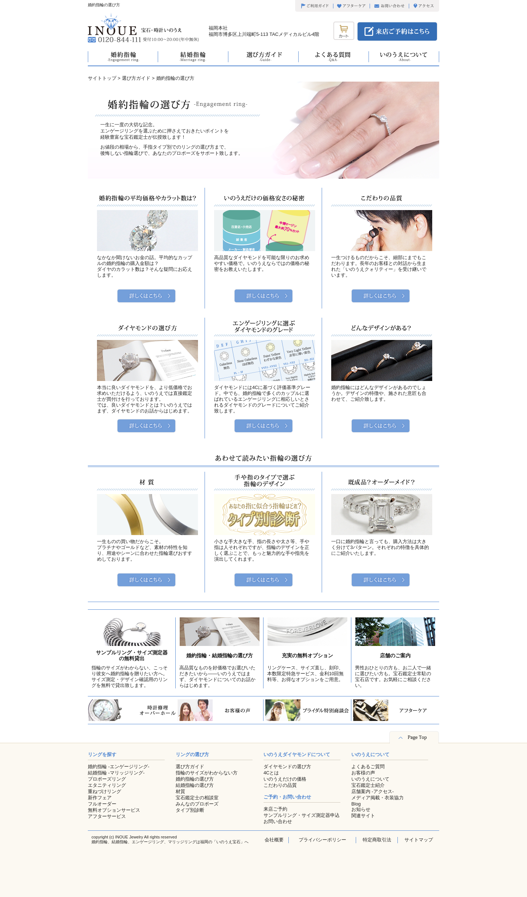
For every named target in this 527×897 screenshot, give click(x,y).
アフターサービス (107, 816)
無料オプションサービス (114, 810)
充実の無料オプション (307, 655)
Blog (356, 804)
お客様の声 (363, 772)
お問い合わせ (389, 6)
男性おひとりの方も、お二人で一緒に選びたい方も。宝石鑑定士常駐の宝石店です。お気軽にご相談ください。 (393, 676)
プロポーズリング (107, 779)
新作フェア (100, 797)
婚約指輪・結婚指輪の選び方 (219, 655)
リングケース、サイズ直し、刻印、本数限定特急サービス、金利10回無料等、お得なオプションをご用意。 (305, 673)
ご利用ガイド (314, 6)
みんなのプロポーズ (197, 804)
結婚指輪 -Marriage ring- (193, 56)
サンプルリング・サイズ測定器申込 (302, 815)
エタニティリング (107, 785)
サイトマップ (418, 839)
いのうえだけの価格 (285, 779)
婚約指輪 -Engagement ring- (123, 56)
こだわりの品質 (280, 785)
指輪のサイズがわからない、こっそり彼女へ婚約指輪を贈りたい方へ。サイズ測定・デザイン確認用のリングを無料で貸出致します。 (129, 676)
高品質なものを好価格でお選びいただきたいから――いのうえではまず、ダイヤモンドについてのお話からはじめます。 (217, 676)
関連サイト (363, 815)
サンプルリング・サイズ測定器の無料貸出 (132, 655)
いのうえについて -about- (404, 56)
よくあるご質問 (368, 766)
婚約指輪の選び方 (195, 779)
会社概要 (274, 839)
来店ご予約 (275, 809)
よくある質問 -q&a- (334, 56)
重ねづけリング (104, 791)
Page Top (414, 737)
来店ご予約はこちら (397, 31)
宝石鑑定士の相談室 (197, 797)
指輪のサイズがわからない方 (207, 772)
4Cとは (271, 772)
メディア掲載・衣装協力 (377, 797)
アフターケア (351, 6)
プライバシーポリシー (322, 839)
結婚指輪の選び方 (195, 785)
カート (343, 31)
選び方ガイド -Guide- (263, 56)
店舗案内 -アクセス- (372, 791)
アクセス (424, 6)
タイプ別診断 (190, 810)
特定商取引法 (377, 839)
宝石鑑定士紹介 (368, 785)
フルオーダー (102, 804)
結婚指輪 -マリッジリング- (116, 772)
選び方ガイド (136, 78)
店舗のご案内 (395, 655)
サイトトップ (102, 78)
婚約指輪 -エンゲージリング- (118, 766)
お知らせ (360, 809)
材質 (180, 791)
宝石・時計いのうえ (135, 23)
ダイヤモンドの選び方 (287, 766)
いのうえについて (370, 779)
